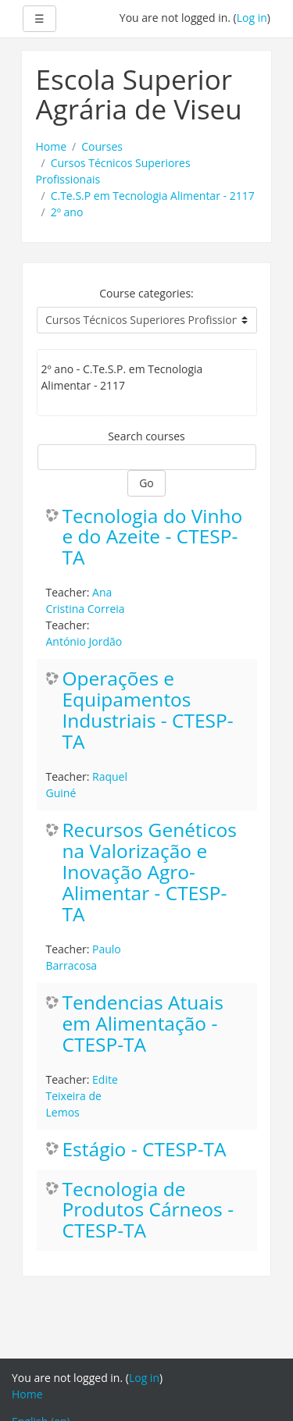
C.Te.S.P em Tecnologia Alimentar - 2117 (153, 195)
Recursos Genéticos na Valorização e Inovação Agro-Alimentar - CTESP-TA (150, 872)
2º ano (67, 212)
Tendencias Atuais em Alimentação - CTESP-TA (143, 1024)
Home (51, 146)
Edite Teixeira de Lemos (82, 1096)
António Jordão (84, 641)
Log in (252, 17)
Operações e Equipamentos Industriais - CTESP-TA (148, 710)
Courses (102, 146)
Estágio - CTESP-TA (145, 1149)
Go (146, 482)
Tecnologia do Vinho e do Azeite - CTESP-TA (153, 537)
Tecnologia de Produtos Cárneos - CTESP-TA (148, 1210)
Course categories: (146, 293)
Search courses (146, 436)
